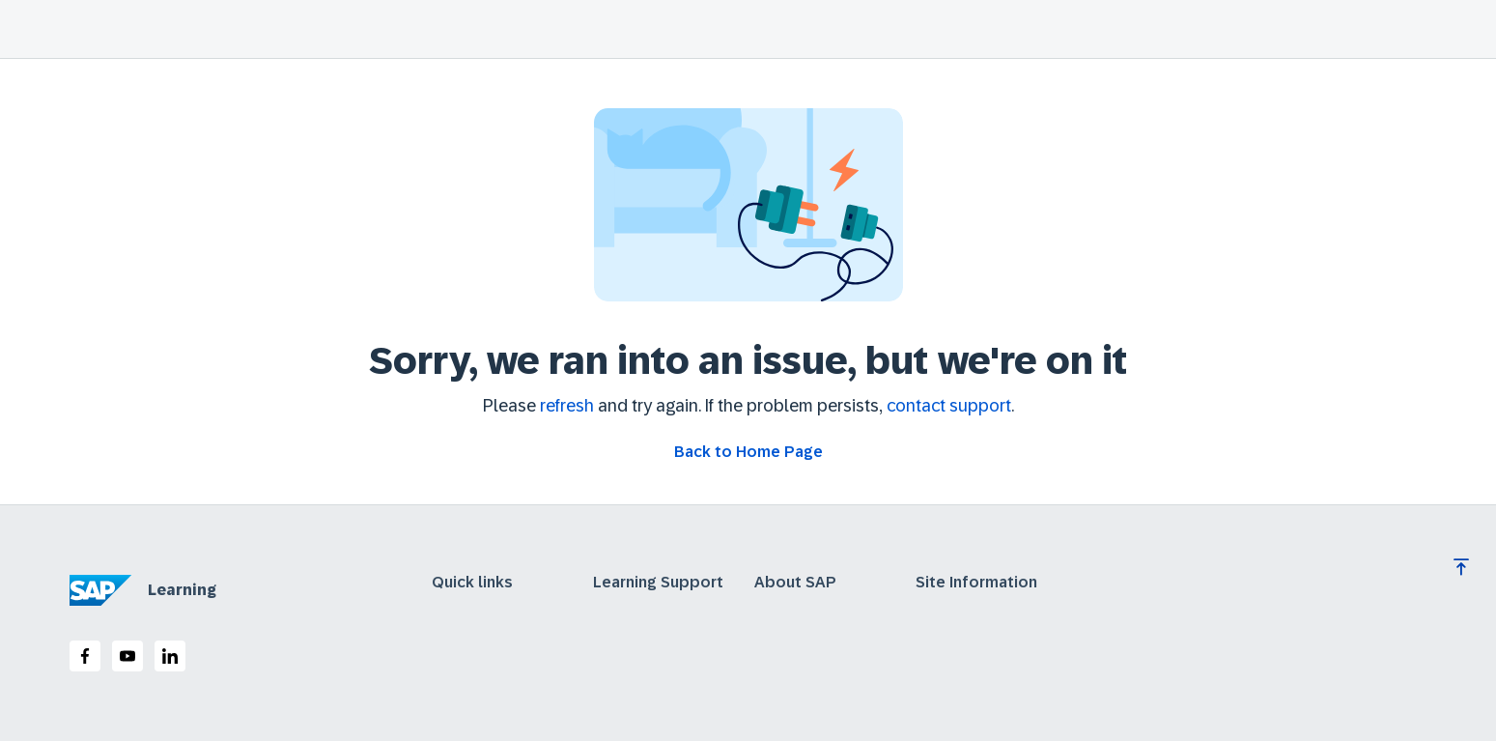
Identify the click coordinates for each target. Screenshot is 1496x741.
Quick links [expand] (472, 582)
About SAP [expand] (795, 582)
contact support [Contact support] (949, 405)
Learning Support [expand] (658, 582)
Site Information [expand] (976, 582)
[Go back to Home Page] (748, 452)
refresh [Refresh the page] (567, 405)
